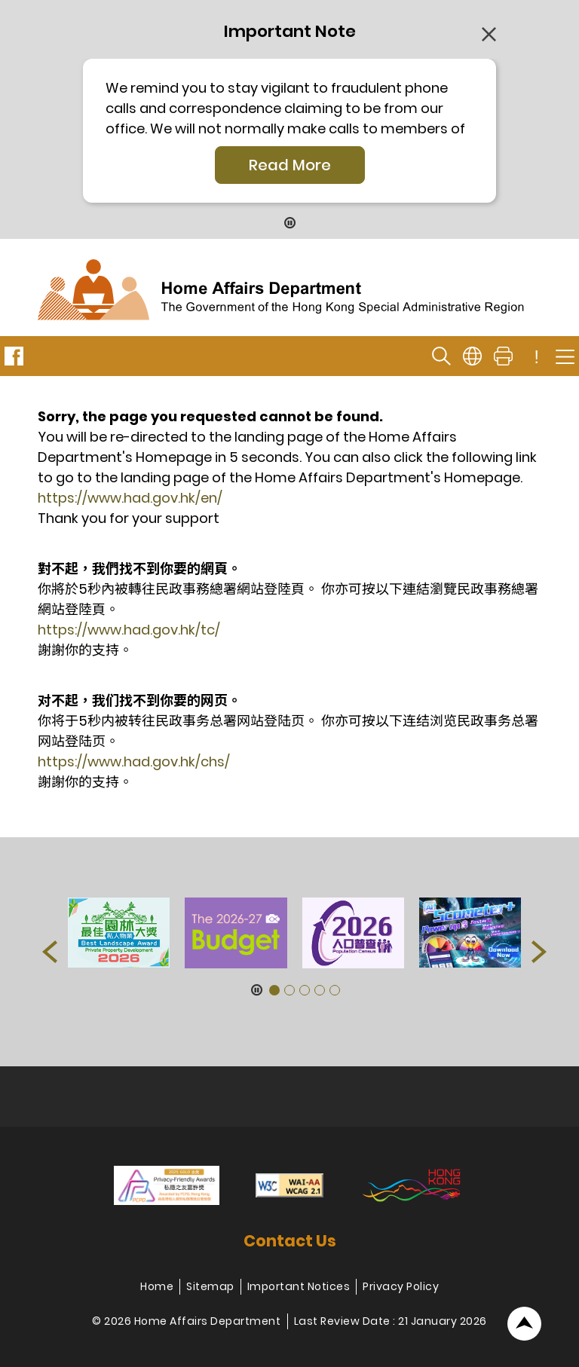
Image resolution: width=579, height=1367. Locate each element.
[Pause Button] (290, 224)
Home (156, 1286)
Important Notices (299, 1286)
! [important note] (537, 357)
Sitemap (210, 1286)
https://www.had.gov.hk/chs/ (134, 761)
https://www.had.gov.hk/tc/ (129, 629)
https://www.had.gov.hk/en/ (130, 497)
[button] (49, 951)
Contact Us (290, 1241)
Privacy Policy (401, 1286)
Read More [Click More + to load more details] (290, 165)
